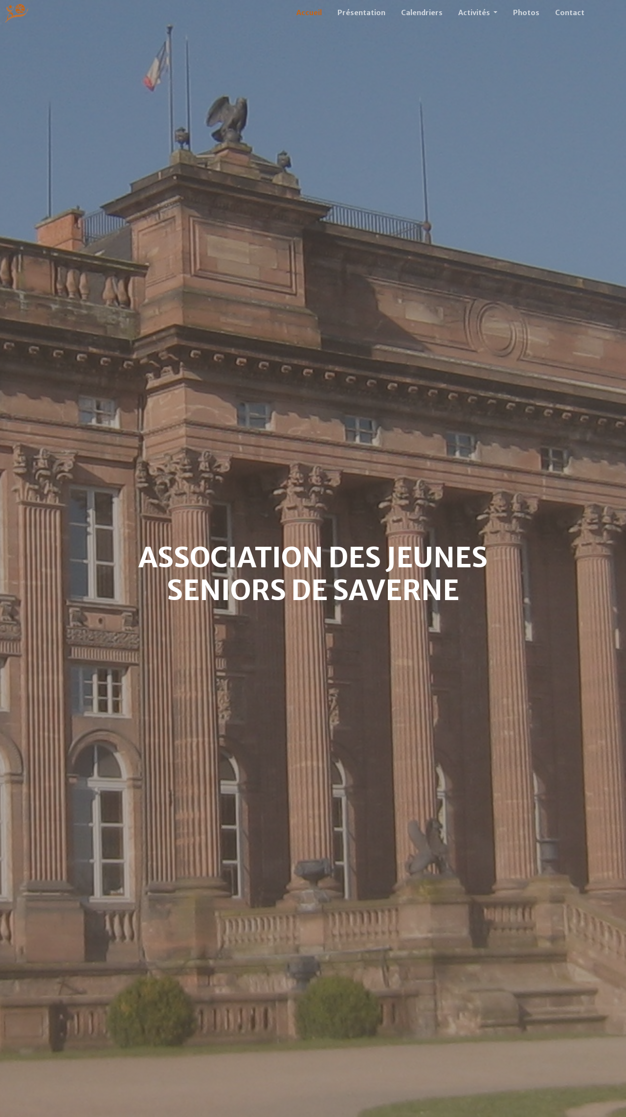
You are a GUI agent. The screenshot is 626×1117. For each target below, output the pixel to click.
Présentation (361, 12)
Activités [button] (475, 12)
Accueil (309, 12)
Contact (569, 12)
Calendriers (422, 12)
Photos (526, 12)
